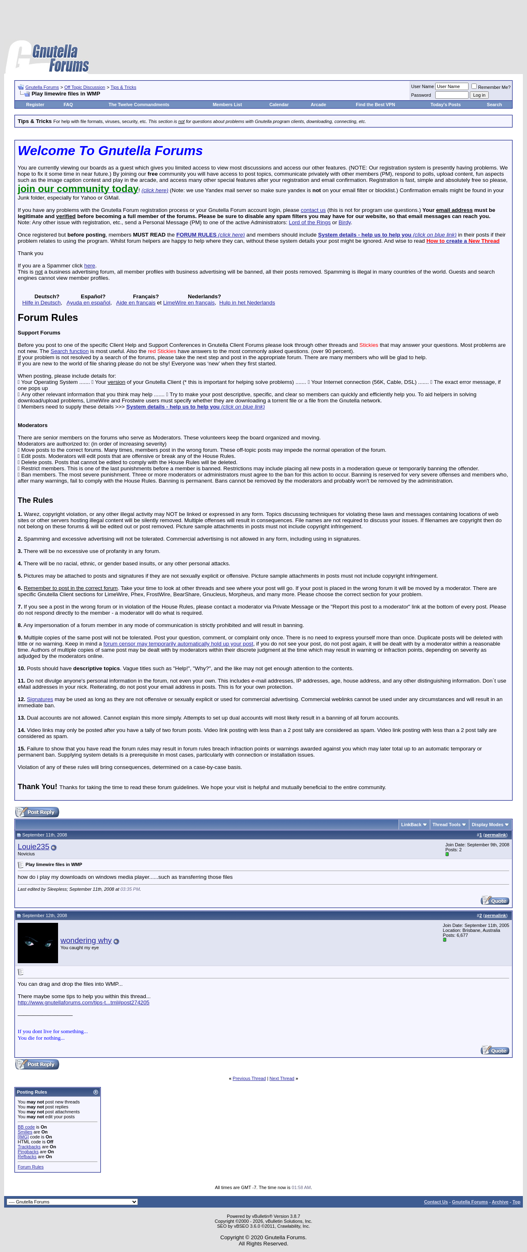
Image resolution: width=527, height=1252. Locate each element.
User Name (422, 86)
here (89, 265)
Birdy (344, 222)
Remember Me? (491, 87)
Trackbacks (29, 1146)
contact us (313, 210)
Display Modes (488, 824)
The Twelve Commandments (139, 104)
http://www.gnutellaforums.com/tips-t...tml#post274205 (83, 1002)
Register (35, 104)
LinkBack (411, 824)
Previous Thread (249, 1078)
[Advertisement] (263, 20)
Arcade (318, 104)
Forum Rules (31, 1166)
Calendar (279, 104)
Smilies (25, 1131)
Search (494, 104)
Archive (500, 1201)
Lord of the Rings (310, 222)
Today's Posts (446, 104)
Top (516, 1201)
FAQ (68, 104)
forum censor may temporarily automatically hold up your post (178, 644)
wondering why (86, 940)
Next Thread (282, 1078)
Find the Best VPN (375, 104)
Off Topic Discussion (84, 87)
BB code (26, 1126)
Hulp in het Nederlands (247, 303)
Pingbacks (28, 1151)
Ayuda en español (88, 303)
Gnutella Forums (42, 87)
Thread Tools (447, 824)
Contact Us (436, 1201)
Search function (70, 351)
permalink (495, 834)
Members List (227, 104)
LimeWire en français (189, 303)
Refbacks (27, 1156)
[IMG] (23, 1136)
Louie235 (33, 846)
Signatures (40, 699)
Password (421, 95)
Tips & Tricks (123, 87)
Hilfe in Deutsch (41, 303)
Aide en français (136, 303)
